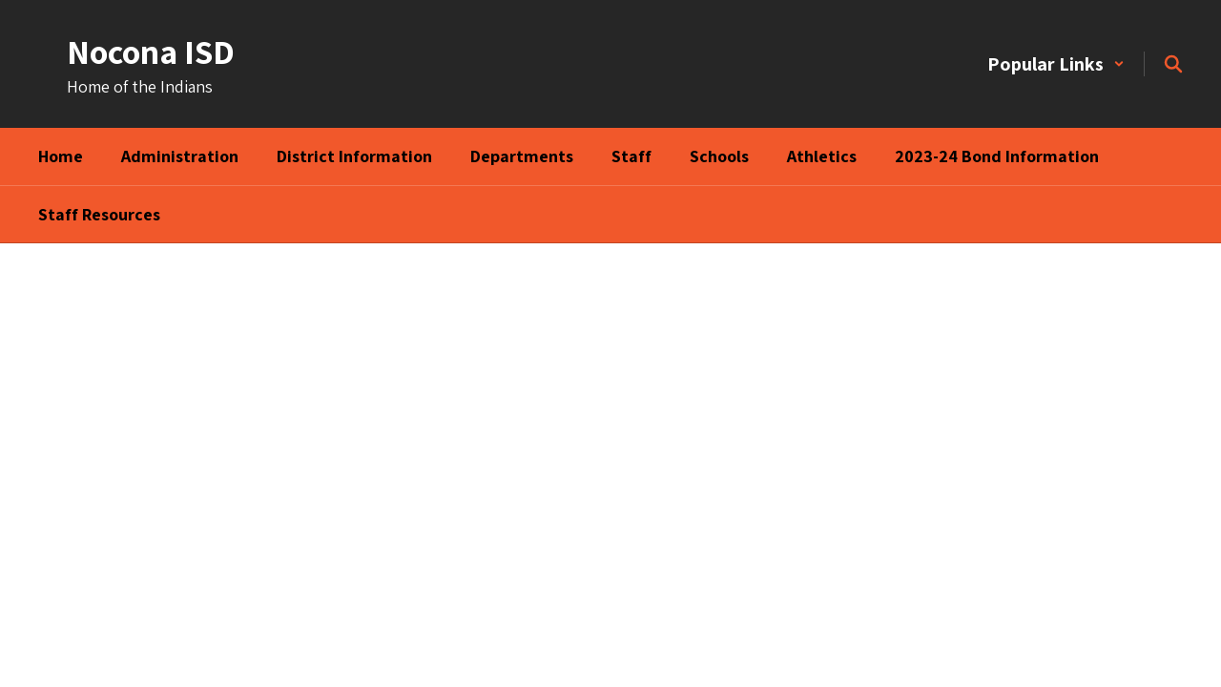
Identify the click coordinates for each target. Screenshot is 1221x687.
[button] (1056, 64)
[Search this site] (1173, 63)
